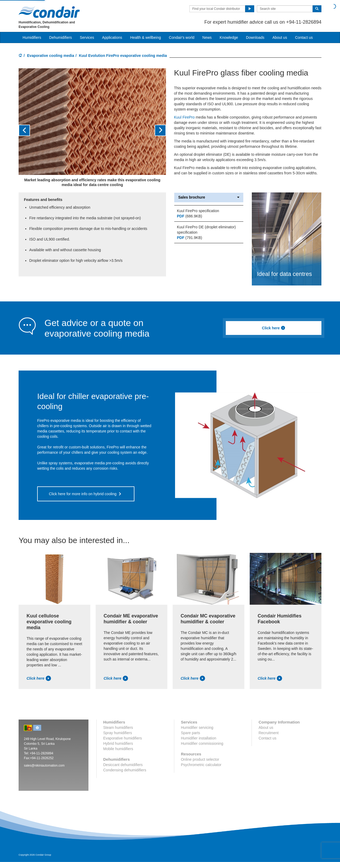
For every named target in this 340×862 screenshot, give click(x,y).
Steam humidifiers (118, 727)
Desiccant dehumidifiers (123, 765)
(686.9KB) (189, 216)
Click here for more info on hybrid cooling (82, 494)
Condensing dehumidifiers (124, 770)
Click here (273, 328)
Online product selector (200, 759)
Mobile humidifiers (118, 749)
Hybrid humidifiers (118, 743)
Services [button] (87, 37)
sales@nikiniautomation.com (44, 765)
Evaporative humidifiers (122, 738)
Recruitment (268, 733)
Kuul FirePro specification (198, 211)
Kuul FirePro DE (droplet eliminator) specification (206, 229)
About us (279, 37)
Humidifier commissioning (202, 743)
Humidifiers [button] (32, 37)
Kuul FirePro (184, 117)
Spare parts (190, 733)
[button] (30, 130)
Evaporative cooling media (50, 55)
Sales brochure (208, 197)
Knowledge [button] (229, 37)
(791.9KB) (189, 238)
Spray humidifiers (117, 733)
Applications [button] (112, 37)
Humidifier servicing (197, 727)
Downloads (255, 37)
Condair (49, 12)
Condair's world (181, 37)
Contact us (304, 37)
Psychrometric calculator (201, 765)
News (207, 37)
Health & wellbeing (145, 37)
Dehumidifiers (60, 37)
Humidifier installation (198, 738)
